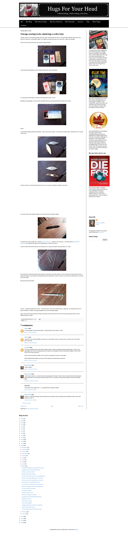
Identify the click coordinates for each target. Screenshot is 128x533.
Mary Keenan (27, 365)
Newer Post (23, 406)
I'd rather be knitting (26, 490)
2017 (22, 437)
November (24, 449)
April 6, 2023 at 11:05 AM (30, 389)
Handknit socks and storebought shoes (31, 469)
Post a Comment (27, 403)
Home (52, 406)
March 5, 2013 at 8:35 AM (30, 342)
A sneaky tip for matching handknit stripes (31, 496)
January (24, 513)
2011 (22, 518)
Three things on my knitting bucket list (31, 482)
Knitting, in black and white (28, 472)
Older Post (80, 406)
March (23, 466)
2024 (22, 422)
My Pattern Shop (41, 22)
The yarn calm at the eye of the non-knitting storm (33, 476)
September (25, 453)
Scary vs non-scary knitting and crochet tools (32, 478)
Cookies (23, 25)
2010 (22, 520)
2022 (22, 427)
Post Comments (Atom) (32, 408)
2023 (22, 424)
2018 (22, 435)
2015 (22, 441)
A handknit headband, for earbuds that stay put (33, 467)
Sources (80, 22)
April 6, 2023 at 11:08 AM (30, 400)
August (24, 455)
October (24, 451)
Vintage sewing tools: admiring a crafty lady (32, 505)
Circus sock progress (27, 503)
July (23, 457)
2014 (22, 443)
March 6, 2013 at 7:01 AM (30, 360)
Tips (88, 22)
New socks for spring (27, 501)
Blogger (76, 529)
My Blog (29, 22)
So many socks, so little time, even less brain (32, 484)
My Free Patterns (56, 22)
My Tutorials (69, 22)
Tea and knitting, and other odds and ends (32, 509)
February (24, 511)
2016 (22, 439)
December (24, 447)
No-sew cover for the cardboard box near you (32, 480)
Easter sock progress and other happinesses (32, 486)
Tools (26, 320)
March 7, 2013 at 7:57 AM (30, 369)
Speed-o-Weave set (47, 241)
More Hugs (96, 22)
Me (22, 22)
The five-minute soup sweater (29, 488)
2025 (22, 420)
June (23, 459)
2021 (22, 429)
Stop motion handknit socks (28, 507)
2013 (22, 445)
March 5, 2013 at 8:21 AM (30, 332)
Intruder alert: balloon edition (28, 474)
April (23, 464)
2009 (22, 522)
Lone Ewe (26, 347)
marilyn (26, 328)
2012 (22, 516)
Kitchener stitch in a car (27, 492)
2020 (22, 431)
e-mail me (100, 232)
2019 (22, 433)
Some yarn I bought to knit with (29, 494)
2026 (22, 418)
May (23, 461)
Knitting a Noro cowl (26, 498)
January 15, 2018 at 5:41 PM (31, 381)
